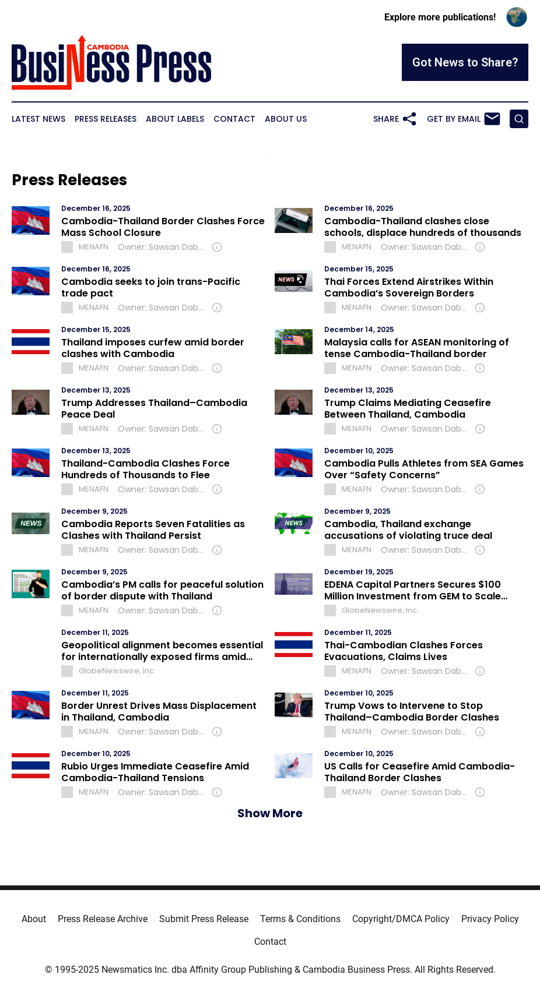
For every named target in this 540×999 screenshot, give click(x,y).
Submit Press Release (203, 918)
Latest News (38, 119)
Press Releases (105, 119)
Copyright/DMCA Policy (401, 918)
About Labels (175, 119)
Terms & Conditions (300, 918)
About (34, 918)
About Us (286, 119)
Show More (270, 813)
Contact (234, 119)
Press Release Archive (103, 918)
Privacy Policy (490, 918)
